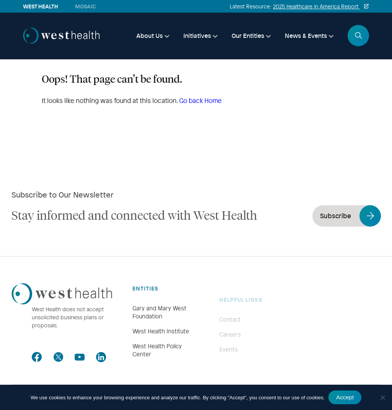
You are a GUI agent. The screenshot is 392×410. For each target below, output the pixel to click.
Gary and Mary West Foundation (159, 322)
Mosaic (85, 6)
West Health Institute (160, 341)
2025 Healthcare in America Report (316, 6)
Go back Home (200, 100)
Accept (345, 397)
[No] (382, 397)
